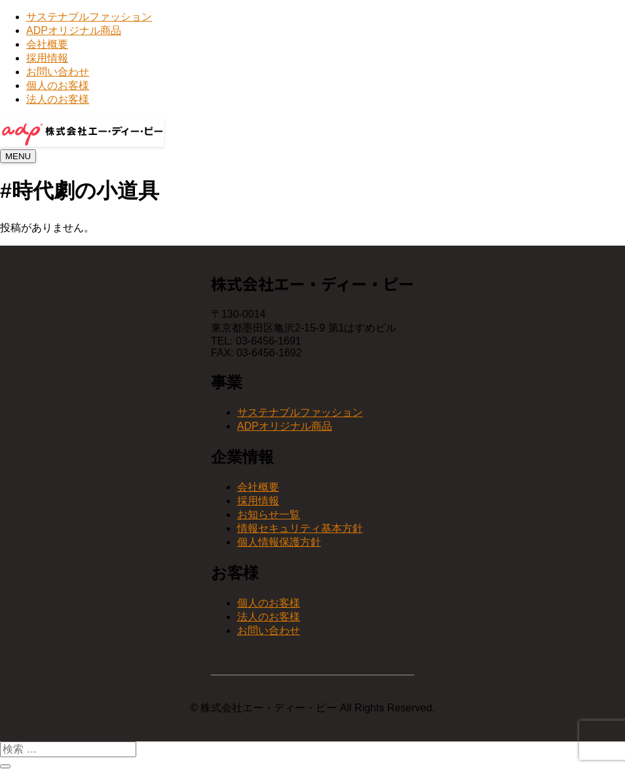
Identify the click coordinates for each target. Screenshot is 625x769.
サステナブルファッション (89, 16)
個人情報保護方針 (279, 542)
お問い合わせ (57, 71)
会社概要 (47, 44)
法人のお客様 (57, 99)
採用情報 (47, 58)
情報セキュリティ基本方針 (300, 528)
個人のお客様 (57, 85)
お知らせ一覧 (268, 514)
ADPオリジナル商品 (73, 30)
